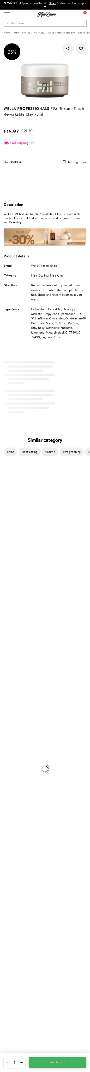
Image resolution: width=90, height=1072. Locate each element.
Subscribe (15, 1000)
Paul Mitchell (9, 641)
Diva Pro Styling (11, 580)
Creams (5, 683)
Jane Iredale (8, 506)
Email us (9, 1025)
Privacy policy (13, 849)
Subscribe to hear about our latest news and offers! (38, 982)
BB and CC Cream (12, 758)
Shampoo (6, 664)
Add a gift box (77, 162)
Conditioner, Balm (12, 669)
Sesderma (6, 496)
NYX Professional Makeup (17, 543)
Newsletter (11, 977)
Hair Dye (6, 697)
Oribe (4, 594)
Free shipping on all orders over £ (28, 814)
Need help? (11, 1012)
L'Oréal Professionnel (14, 566)
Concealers (7, 748)
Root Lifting (29, 452)
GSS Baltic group (16, 940)
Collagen (6, 781)
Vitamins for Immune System (19, 804)
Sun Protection (10, 730)
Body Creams (9, 706)
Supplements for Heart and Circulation (26, 809)
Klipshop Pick (12, 932)
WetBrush (6, 632)
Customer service (17, 876)
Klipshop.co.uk (14, 840)
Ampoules (6, 678)
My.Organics (8, 524)
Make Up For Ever (12, 646)
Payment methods (16, 886)
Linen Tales (7, 534)
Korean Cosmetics (12, 734)
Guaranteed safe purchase (21, 828)
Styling (44, 275)
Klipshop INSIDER (16, 858)
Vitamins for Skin (11, 790)
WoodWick (7, 529)
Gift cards (10, 895)
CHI (3, 613)
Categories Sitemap (17, 868)
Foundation (7, 739)
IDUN (4, 636)
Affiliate (9, 863)
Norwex (5, 548)
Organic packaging (16, 823)
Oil (2, 674)
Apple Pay (10, 854)
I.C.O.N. (5, 510)
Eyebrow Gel (8, 744)
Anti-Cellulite (9, 720)
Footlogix (6, 608)
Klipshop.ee (11, 954)
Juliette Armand (11, 473)
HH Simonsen (9, 552)
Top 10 (8, 922)
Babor (4, 482)
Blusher (5, 767)
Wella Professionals (26, 108)
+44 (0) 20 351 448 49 (19, 1017)
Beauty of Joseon (11, 520)
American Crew (10, 650)
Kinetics (5, 604)
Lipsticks (5, 772)
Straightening (72, 452)
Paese (4, 557)
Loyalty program (15, 927)
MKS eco (6, 599)
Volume (50, 452)
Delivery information (18, 890)
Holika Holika (9, 618)
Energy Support (10, 786)
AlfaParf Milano (10, 627)
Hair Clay (57, 275)
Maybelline (7, 515)
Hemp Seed (8, 501)
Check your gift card (17, 900)
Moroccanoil (8, 562)
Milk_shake (7, 478)
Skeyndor (6, 576)
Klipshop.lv (11, 945)
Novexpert (7, 655)
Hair (34, 275)
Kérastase (6, 492)
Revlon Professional (13, 590)
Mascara (5, 762)
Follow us (10, 1042)
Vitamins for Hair (11, 776)
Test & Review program (19, 918)
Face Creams (9, 702)
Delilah (4, 487)
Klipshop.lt (11, 949)
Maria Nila (6, 585)
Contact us (11, 881)
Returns (9, 904)
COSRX (5, 538)
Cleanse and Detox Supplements (21, 795)
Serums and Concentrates (17, 711)
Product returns (14, 819)
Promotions (12, 913)
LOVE (52, 3)
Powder (5, 753)
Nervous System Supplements (20, 800)
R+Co (4, 622)
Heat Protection (11, 692)
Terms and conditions (18, 845)
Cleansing (6, 716)
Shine (10, 452)
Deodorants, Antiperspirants (19, 725)
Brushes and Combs (13, 688)
